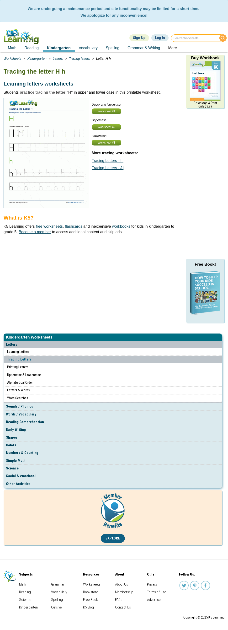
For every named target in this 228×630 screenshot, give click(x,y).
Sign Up (139, 38)
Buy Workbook (205, 58)
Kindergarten (37, 58)
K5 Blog (88, 607)
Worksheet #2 (106, 127)
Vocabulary (59, 592)
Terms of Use (156, 592)
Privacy (152, 584)
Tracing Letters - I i (107, 161)
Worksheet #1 (106, 111)
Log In (160, 38)
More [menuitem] (172, 48)
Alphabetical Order (20, 382)
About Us (121, 584)
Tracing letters (79, 58)
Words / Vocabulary (21, 414)
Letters (11, 344)
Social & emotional (21, 476)
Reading (25, 592)
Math (22, 584)
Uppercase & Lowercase (24, 375)
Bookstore (90, 592)
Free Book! (205, 264)
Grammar (57, 584)
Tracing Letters (19, 359)
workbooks (121, 226)
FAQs (118, 600)
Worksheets (12, 58)
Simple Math (16, 460)
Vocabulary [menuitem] (88, 48)
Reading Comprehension (25, 422)
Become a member (35, 232)
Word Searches (17, 398)
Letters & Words (18, 390)
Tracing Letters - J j (108, 168)
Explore (113, 538)
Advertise (154, 600)
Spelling (57, 600)
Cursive (56, 607)
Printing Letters (17, 367)
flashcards (73, 226)
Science (12, 468)
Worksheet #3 (106, 142)
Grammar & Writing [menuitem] (143, 48)
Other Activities (18, 484)
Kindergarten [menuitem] (59, 48)
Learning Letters (18, 352)
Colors (11, 445)
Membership (124, 592)
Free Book (90, 600)
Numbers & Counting (22, 453)
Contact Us (123, 607)
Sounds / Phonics (19, 406)
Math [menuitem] (12, 48)
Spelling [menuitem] (112, 48)
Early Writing (16, 429)
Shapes (11, 437)
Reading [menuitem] (32, 48)
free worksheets (49, 226)
